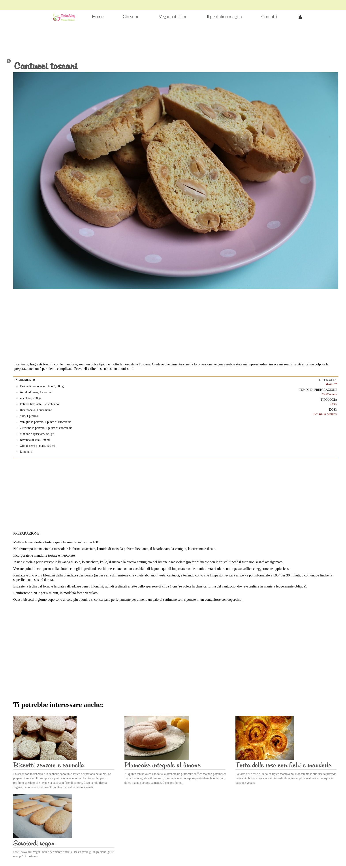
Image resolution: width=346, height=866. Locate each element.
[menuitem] (98, 16)
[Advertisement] (173, 38)
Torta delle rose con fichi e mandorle (283, 765)
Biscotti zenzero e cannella (48, 765)
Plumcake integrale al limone (162, 765)
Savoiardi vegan (34, 843)
